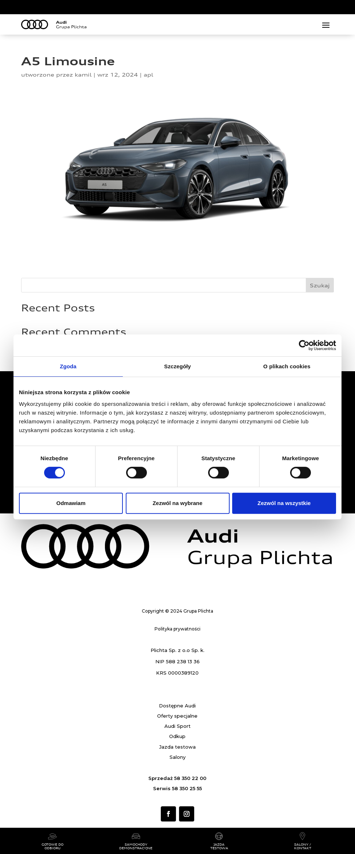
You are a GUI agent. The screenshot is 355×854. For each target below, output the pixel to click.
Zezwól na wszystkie (284, 503)
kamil (83, 74)
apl (148, 74)
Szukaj (320, 285)
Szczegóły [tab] (177, 366)
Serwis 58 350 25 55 (177, 788)
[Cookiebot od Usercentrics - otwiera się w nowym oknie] (304, 345)
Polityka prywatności (177, 629)
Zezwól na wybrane (178, 503)
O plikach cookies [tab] (286, 366)
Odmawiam (70, 503)
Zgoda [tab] (68, 366)
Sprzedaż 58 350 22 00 (177, 778)
